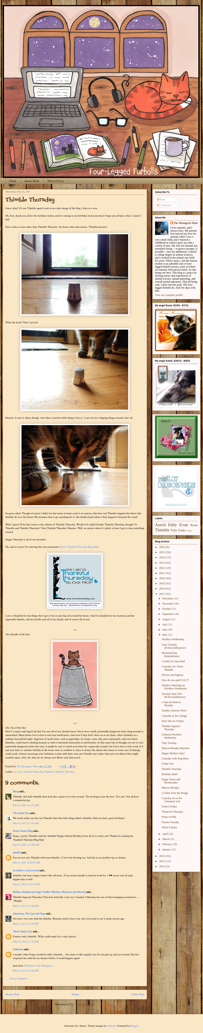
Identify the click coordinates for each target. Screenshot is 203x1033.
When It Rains (169, 827)
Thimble (49, 772)
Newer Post (12, 994)
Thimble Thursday (64, 772)
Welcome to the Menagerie (38, 965)
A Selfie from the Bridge (175, 793)
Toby (173, 530)
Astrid (160, 524)
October (167, 608)
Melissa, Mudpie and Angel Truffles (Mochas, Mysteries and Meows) (49, 892)
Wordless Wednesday (173, 639)
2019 (162, 583)
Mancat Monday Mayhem (175, 748)
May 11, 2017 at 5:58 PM (26, 906)
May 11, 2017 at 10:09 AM (26, 862)
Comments (164, 205)
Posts (161, 199)
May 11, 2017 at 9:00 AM (26, 845)
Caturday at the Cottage (174, 715)
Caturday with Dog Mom (175, 758)
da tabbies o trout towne (26, 870)
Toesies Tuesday (170, 822)
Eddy (172, 524)
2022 (162, 568)
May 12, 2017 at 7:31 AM (26, 941)
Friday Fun (168, 763)
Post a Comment (18, 978)
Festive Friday (169, 806)
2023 (162, 562)
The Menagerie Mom (186, 223)
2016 (162, 856)
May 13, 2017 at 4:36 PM (26, 970)
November (168, 603)
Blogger (134, 1026)
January (166, 849)
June (165, 629)
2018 (162, 588)
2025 (162, 552)
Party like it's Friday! (173, 721)
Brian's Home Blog (22, 831)
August (166, 619)
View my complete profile (169, 295)
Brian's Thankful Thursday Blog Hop (78, 547)
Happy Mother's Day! (173, 753)
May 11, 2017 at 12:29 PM (26, 884)
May (165, 634)
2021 (162, 573)
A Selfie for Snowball (173, 661)
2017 (162, 594)
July (165, 624)
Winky (189, 531)
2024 (162, 557)
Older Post (137, 994)
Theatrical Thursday (172, 811)
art (15, 772)
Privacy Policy (55, 181)
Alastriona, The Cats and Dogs (29, 913)
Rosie (194, 525)
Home (12, 181)
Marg (15, 791)
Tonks (182, 530)
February (167, 844)
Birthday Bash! (170, 774)
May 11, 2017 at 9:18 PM (25, 924)
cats (20, 772)
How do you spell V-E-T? (175, 680)
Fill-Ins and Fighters (173, 675)
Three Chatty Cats (22, 931)
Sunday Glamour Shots (174, 710)
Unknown (18, 949)
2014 (162, 866)
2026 (162, 547)
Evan (183, 524)
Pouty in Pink (169, 816)
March (166, 839)
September (168, 614)
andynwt (111, 1026)
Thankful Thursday (33, 772)
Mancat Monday (170, 787)
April (165, 833)
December (168, 598)
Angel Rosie (31, 181)
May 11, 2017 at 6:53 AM (26, 805)
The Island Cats (21, 813)
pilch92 (16, 852)
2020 (162, 578)
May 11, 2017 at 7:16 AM (26, 823)
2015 (162, 861)
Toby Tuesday (169, 743)
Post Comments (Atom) (82, 1004)
